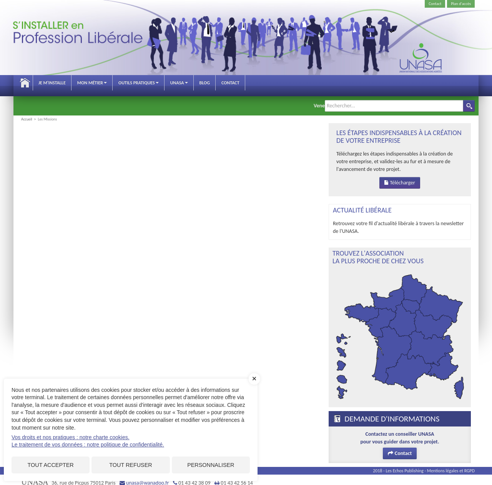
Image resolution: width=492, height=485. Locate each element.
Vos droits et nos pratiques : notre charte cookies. (71, 437)
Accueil (25, 82)
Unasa (179, 82)
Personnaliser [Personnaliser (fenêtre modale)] (210, 465)
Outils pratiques (138, 82)
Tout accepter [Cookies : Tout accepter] (51, 465)
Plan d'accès (461, 3)
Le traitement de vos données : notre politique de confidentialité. (88, 445)
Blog (204, 82)
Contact (435, 3)
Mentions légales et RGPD (451, 465)
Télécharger (399, 177)
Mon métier (92, 82)
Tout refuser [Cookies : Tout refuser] (130, 465)
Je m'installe (52, 82)
